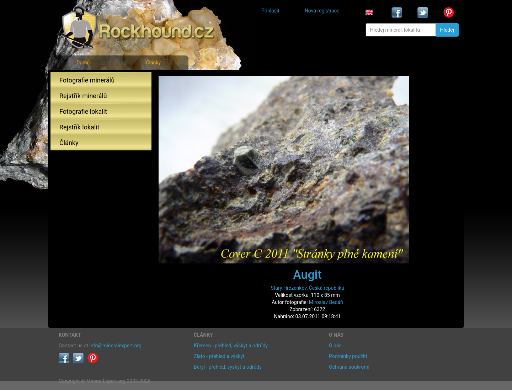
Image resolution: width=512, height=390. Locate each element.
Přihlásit (270, 11)
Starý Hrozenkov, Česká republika (307, 288)
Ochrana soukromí (349, 367)
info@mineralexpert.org (116, 345)
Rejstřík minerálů (83, 96)
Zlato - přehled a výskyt (219, 356)
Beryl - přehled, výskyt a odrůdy (228, 367)
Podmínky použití (348, 356)
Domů (83, 62)
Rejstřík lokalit (79, 127)
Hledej (447, 30)
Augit (307, 274)
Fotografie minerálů (86, 80)
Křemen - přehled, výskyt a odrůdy (231, 345)
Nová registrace (322, 11)
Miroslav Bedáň (326, 302)
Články (153, 62)
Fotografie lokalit (83, 111)
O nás (335, 345)
